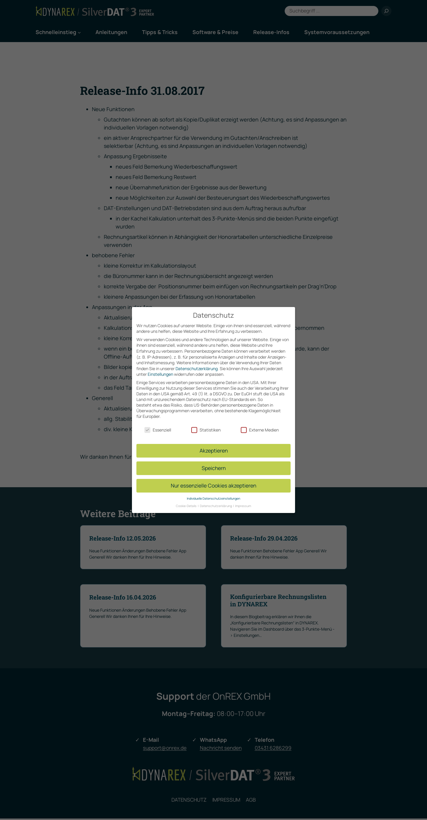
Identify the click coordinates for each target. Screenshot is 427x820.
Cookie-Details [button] (186, 505)
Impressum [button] (243, 505)
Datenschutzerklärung (197, 368)
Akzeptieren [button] (214, 450)
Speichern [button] (214, 467)
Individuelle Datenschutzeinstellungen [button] (213, 498)
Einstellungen (160, 374)
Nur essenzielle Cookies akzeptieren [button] (213, 485)
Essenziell (157, 430)
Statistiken (206, 430)
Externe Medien (260, 430)
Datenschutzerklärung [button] (216, 505)
